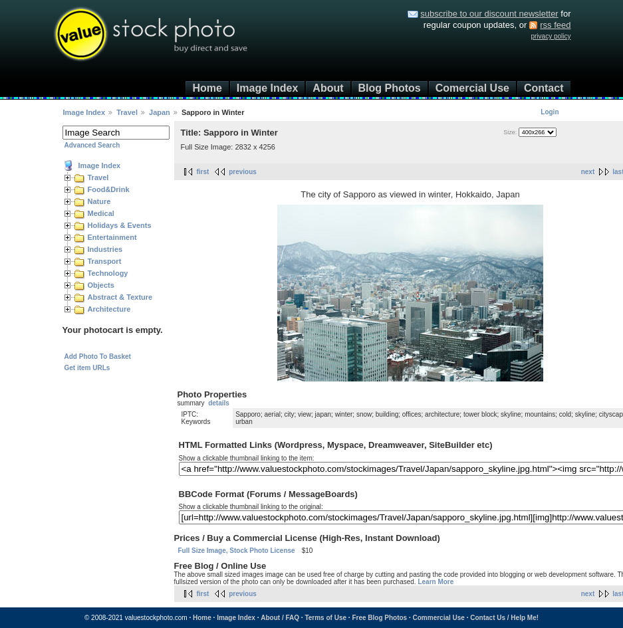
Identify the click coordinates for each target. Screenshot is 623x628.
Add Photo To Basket (97, 356)
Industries (105, 249)
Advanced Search (92, 145)
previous (243, 171)
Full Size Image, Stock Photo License (236, 550)
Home (206, 88)
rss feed (555, 25)
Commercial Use (439, 617)
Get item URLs (87, 367)
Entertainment (112, 237)
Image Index (267, 88)
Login (550, 112)
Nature (99, 201)
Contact (544, 88)
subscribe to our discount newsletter (489, 14)
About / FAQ (280, 617)
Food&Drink (109, 189)
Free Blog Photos (379, 617)
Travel (127, 112)
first (203, 171)
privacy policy (550, 36)
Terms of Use (325, 617)
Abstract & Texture (120, 297)
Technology (108, 273)
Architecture (109, 309)
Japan (159, 112)
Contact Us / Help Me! (504, 617)
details (218, 403)
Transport (105, 261)
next (588, 171)
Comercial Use (472, 88)
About (327, 88)
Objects (101, 285)
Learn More (435, 581)
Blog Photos (389, 88)
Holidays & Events (120, 225)
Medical (101, 213)
